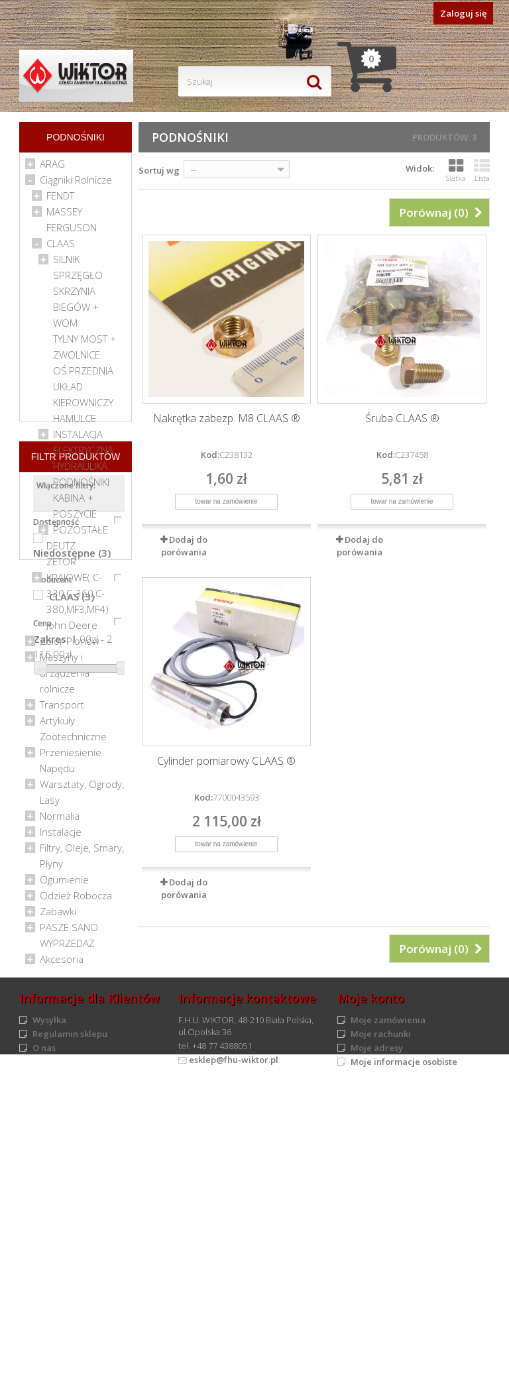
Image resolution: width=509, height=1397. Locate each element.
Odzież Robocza (76, 899)
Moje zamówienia (388, 1328)
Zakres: (51, 1205)
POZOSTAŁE (80, 533)
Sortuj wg (159, 170)
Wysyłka (49, 1328)
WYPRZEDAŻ (67, 947)
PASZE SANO (69, 931)
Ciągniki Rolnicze (76, 183)
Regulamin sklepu (69, 1342)
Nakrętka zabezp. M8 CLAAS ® (226, 418)
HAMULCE (74, 422)
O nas (44, 1356)
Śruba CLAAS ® (402, 418)
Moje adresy (377, 1356)
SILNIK (66, 263)
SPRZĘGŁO (78, 279)
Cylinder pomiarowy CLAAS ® (226, 761)
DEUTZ (61, 549)
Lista (482, 170)
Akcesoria (62, 963)
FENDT (60, 199)
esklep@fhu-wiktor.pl (233, 1368)
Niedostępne (72, 1118)
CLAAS (60, 247)
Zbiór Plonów (69, 644)
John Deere (71, 629)
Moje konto (370, 1306)
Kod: (210, 455)
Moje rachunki (381, 1342)
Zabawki (58, 915)
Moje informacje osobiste (404, 1370)
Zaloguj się (463, 13)
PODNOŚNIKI (81, 485)
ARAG (52, 167)
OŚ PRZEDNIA (83, 374)
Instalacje (61, 835)
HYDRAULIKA (80, 469)
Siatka (456, 170)
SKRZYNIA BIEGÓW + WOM (76, 310)
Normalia (60, 819)
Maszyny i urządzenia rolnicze (64, 676)
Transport (62, 708)
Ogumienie (64, 883)
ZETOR (61, 565)
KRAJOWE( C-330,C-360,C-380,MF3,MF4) (77, 597)
